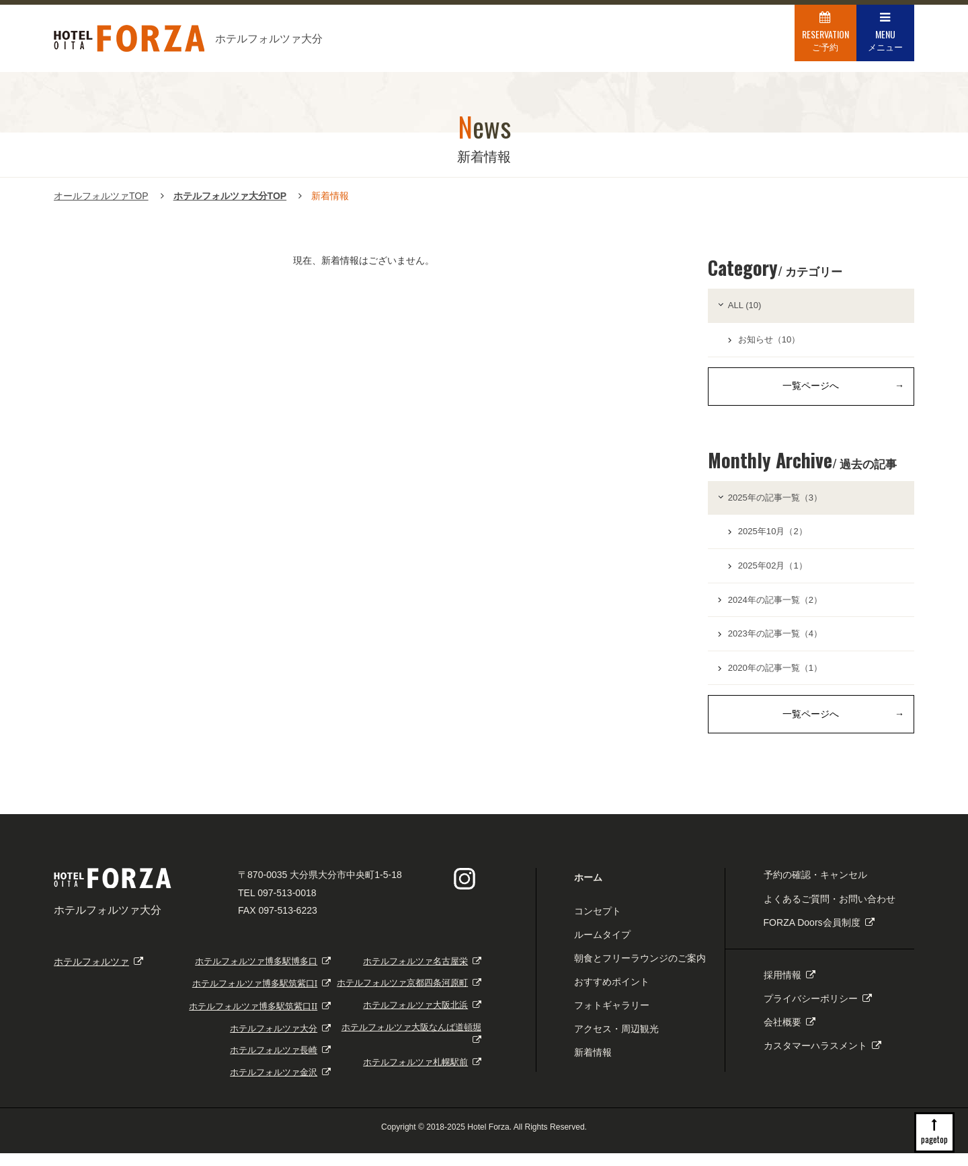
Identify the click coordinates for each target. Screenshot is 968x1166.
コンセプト (597, 923)
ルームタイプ (602, 947)
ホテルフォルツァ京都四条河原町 (409, 996)
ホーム (588, 890)
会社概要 (789, 1035)
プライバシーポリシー (818, 1012)
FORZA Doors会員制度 (819, 935)
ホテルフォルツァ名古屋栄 (422, 974)
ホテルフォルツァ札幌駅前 (422, 1075)
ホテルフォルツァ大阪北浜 (422, 1018)
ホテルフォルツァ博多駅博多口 (263, 974)
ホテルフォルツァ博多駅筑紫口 (261, 997)
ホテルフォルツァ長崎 (280, 1063)
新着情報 (593, 1065)
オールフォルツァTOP (101, 195)
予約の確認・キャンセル (815, 888)
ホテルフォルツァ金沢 (280, 1086)
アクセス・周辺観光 (616, 1042)
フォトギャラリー (611, 1018)
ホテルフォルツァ (98, 974)
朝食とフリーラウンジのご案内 (640, 970)
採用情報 (789, 988)
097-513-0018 (286, 905)
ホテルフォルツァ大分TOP (230, 195)
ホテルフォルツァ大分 (280, 1041)
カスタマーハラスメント (822, 1059)
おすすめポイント (611, 995)
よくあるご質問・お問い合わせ (829, 911)
